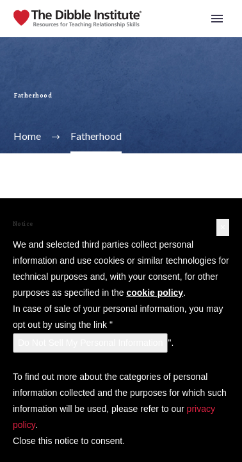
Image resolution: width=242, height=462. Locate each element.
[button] (222, 227)
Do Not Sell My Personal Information (90, 343)
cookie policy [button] (154, 292)
